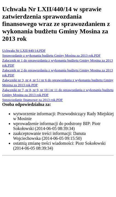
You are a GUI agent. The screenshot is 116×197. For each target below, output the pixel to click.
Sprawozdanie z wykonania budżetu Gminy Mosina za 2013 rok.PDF (51, 55)
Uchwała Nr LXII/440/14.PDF (24, 50)
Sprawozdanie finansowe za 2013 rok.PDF (32, 100)
